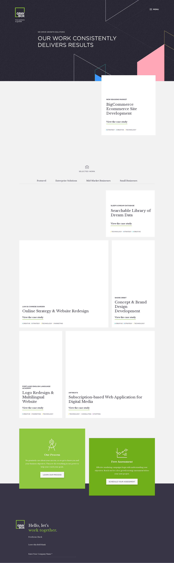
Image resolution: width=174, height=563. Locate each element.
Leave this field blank (37, 545)
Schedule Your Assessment (122, 482)
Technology (131, 130)
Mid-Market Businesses (98, 181)
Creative (120, 130)
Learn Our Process (52, 475)
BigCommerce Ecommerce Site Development (121, 109)
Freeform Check (35, 537)
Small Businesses (128, 181)
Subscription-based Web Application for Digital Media (105, 399)
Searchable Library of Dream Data (131, 212)
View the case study (116, 122)
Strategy (111, 130)
